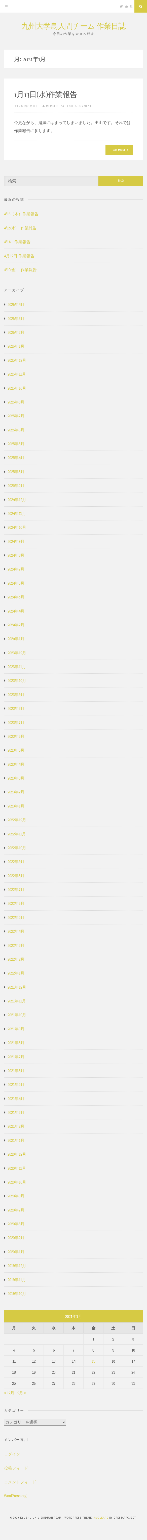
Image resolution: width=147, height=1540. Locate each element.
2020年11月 (17, 1168)
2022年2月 (16, 959)
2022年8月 (16, 875)
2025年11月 (17, 374)
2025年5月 (16, 444)
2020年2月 (16, 1237)
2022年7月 (16, 889)
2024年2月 (16, 625)
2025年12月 (17, 360)
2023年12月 (17, 653)
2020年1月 (16, 1251)
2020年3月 (16, 1224)
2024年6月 (16, 583)
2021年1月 (16, 1140)
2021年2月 (16, 1126)
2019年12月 (17, 1265)
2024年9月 (16, 541)
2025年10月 (17, 388)
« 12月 (9, 1393)
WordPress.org (15, 1495)
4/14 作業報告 (17, 242)
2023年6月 (16, 736)
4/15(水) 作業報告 (20, 228)
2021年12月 (17, 987)
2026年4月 (16, 304)
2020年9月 (16, 1196)
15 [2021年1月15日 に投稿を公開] (93, 1361)
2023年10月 (17, 680)
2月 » (21, 1393)
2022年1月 (16, 973)
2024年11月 (17, 513)
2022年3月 (16, 945)
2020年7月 (16, 1210)
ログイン (12, 1454)
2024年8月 (16, 555)
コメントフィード (20, 1482)
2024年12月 (17, 499)
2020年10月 (17, 1182)
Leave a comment (78, 106)
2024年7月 (16, 569)
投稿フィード (16, 1468)
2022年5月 (16, 917)
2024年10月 (17, 527)
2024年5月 (16, 597)
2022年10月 (17, 847)
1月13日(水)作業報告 (45, 94)
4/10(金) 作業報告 (20, 269)
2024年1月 (16, 638)
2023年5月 (16, 750)
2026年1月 (16, 346)
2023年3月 (16, 778)
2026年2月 (16, 332)
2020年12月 (17, 1154)
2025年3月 (16, 471)
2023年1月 (16, 806)
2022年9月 (16, 861)
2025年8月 (16, 402)
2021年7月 (16, 1057)
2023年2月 (16, 792)
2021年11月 (17, 1001)
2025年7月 (16, 416)
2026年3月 (16, 318)
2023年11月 (17, 666)
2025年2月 (16, 485)
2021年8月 (16, 1042)
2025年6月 (16, 430)
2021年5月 (16, 1084)
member (52, 106)
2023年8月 (16, 708)
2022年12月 (17, 820)
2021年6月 (16, 1070)
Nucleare (101, 1517)
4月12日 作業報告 (19, 256)
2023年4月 (16, 764)
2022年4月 (16, 931)
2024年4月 (16, 611)
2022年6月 (16, 903)
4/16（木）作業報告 (21, 214)
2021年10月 (17, 1015)
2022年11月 (17, 834)
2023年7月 (16, 722)
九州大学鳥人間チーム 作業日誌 (73, 26)
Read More (119, 150)
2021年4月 (16, 1098)
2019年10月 (17, 1293)
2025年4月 (16, 457)
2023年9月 (16, 694)
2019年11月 (17, 1279)
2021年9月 (16, 1029)
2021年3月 (16, 1112)
